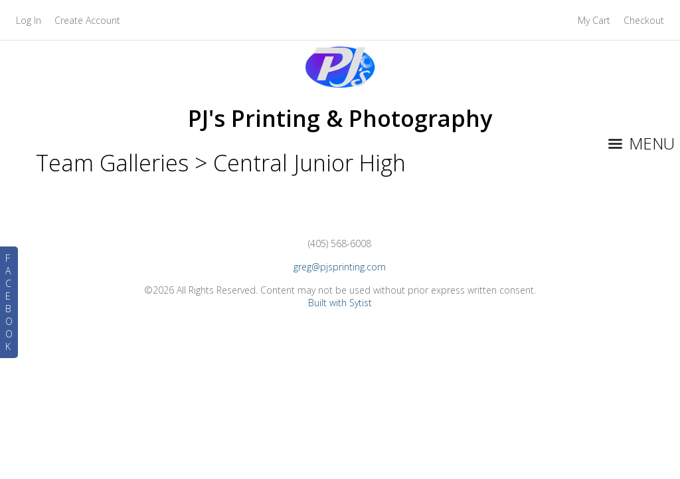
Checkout (644, 20)
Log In (28, 20)
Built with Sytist (340, 302)
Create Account (87, 20)
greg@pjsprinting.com (340, 266)
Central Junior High (309, 162)
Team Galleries (112, 162)
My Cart (595, 20)
